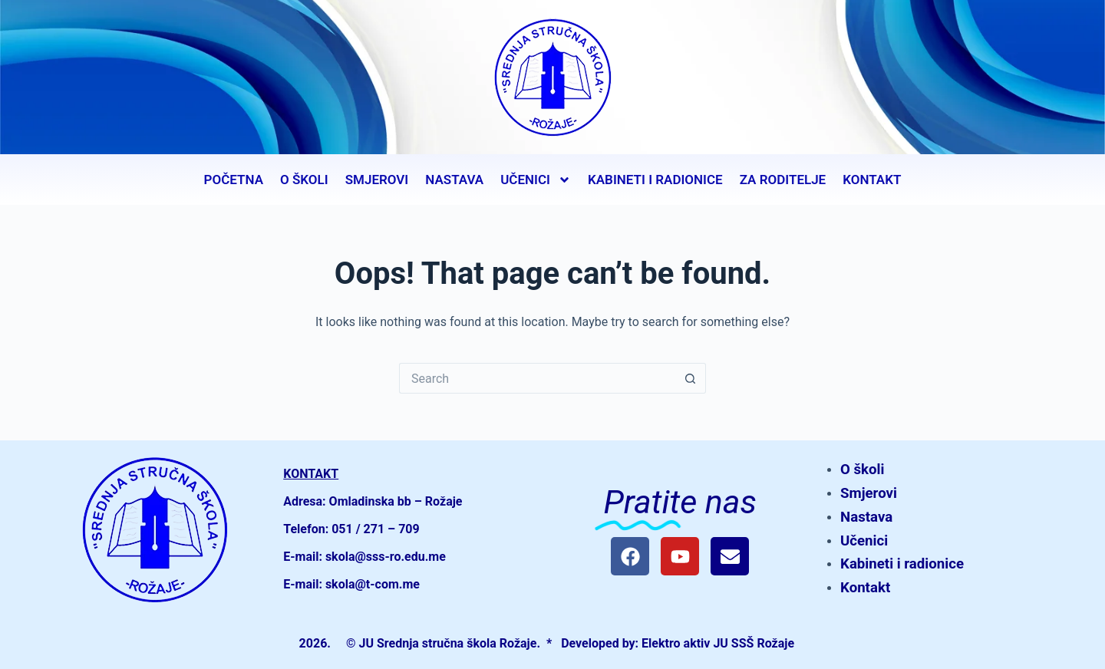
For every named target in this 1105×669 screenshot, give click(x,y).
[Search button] (690, 378)
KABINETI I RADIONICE (655, 179)
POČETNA (233, 179)
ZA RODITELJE (783, 179)
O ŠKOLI (304, 179)
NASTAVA (454, 179)
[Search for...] (537, 378)
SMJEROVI (377, 179)
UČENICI (535, 180)
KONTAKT (872, 179)
